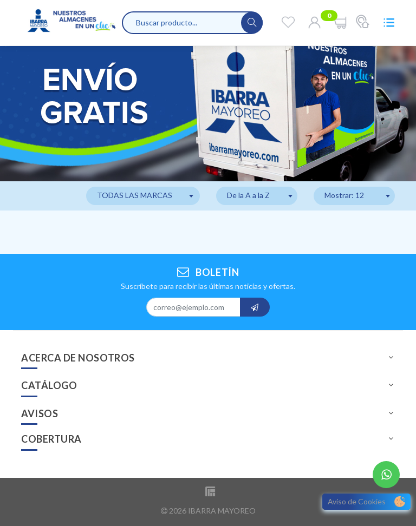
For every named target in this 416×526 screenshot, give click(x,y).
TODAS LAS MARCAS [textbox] (134, 195)
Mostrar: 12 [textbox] (344, 195)
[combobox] (143, 196)
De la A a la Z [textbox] (248, 195)
